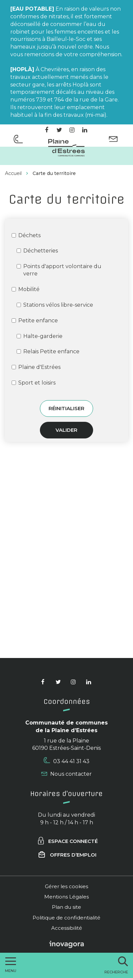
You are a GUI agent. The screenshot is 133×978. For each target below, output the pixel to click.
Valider (66, 430)
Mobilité (26, 289)
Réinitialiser (66, 408)
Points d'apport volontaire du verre (59, 270)
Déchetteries (37, 250)
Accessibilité (66, 928)
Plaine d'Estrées (36, 367)
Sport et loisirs (34, 383)
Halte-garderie (40, 336)
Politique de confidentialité (66, 917)
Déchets (26, 235)
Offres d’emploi (67, 855)
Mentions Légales (66, 897)
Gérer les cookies (66, 886)
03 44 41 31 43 (66, 760)
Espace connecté (67, 841)
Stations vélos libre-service (55, 305)
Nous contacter (66, 774)
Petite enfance (35, 320)
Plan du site (66, 907)
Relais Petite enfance (48, 351)
